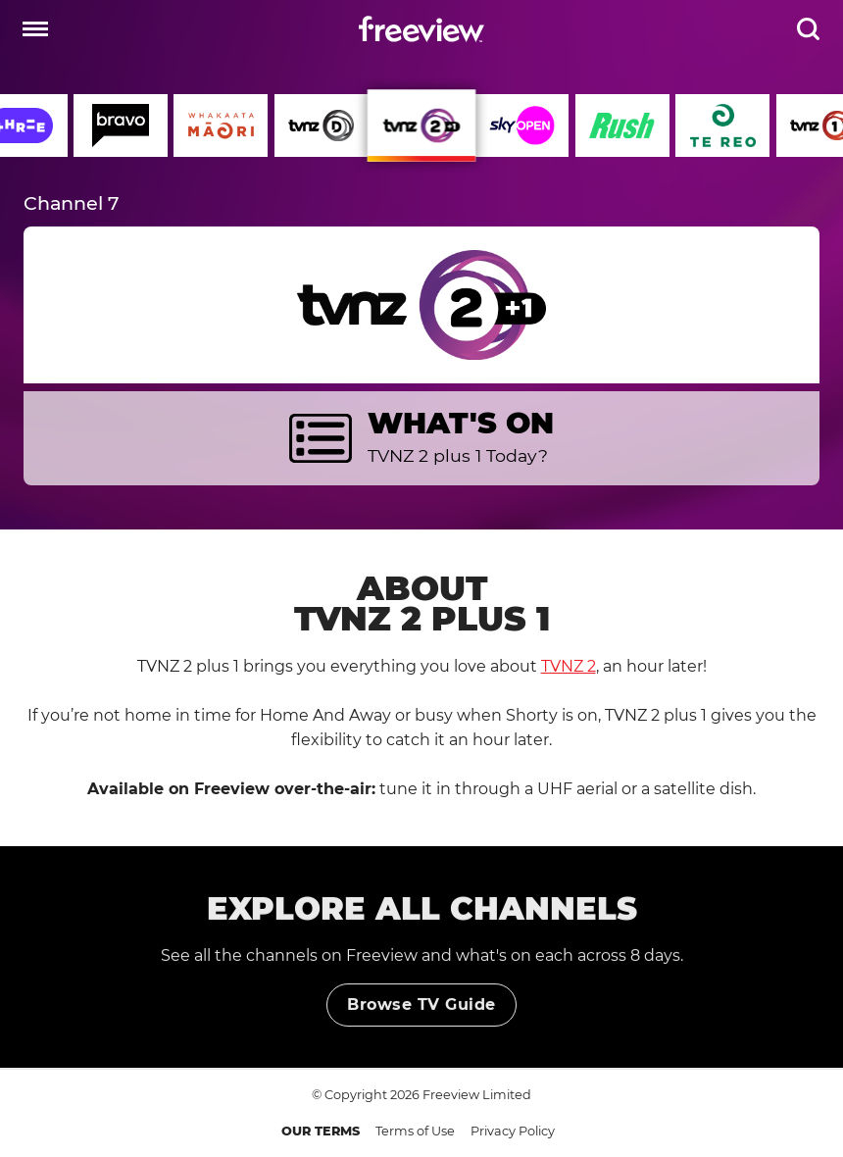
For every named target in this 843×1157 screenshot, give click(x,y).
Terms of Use (415, 1131)
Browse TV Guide (421, 1019)
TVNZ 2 (568, 666)
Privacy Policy (513, 1131)
